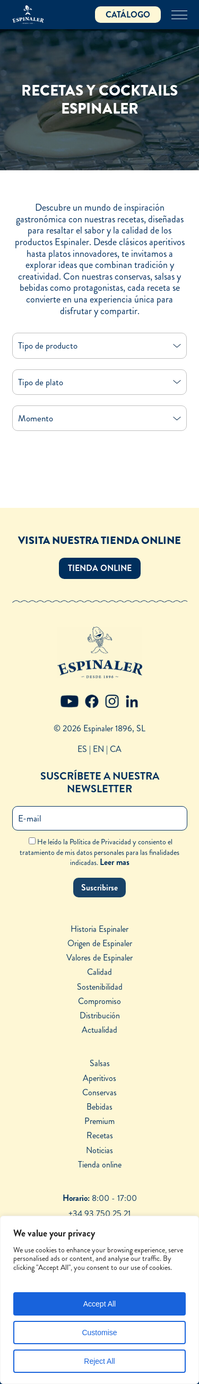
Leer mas (114, 862)
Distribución (100, 1015)
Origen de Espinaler (99, 943)
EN (98, 749)
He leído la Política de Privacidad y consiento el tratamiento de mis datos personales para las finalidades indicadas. (99, 852)
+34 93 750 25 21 (99, 1213)
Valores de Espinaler (99, 958)
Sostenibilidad (100, 987)
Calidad (99, 972)
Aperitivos (99, 1078)
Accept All (99, 1304)
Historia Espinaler (99, 929)
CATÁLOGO (128, 14)
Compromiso (99, 1001)
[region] (99, 1300)
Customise (99, 1332)
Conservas (99, 1092)
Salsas (100, 1063)
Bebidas (99, 1107)
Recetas (99, 1135)
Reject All (99, 1361)
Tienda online (100, 1165)
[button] (100, 568)
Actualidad (99, 1030)
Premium (99, 1121)
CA (116, 749)
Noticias (99, 1150)
